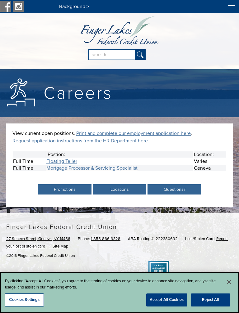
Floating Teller (61, 161)
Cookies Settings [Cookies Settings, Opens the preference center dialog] (24, 299)
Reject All (210, 299)
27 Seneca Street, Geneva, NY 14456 (38, 238)
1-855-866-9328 (105, 238)
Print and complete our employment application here (133, 133)
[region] (119, 292)
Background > (74, 6)
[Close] (229, 282)
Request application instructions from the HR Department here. (80, 141)
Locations (119, 189)
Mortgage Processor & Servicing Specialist (92, 168)
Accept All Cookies (167, 299)
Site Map (60, 246)
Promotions (65, 189)
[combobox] (111, 54)
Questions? (174, 189)
